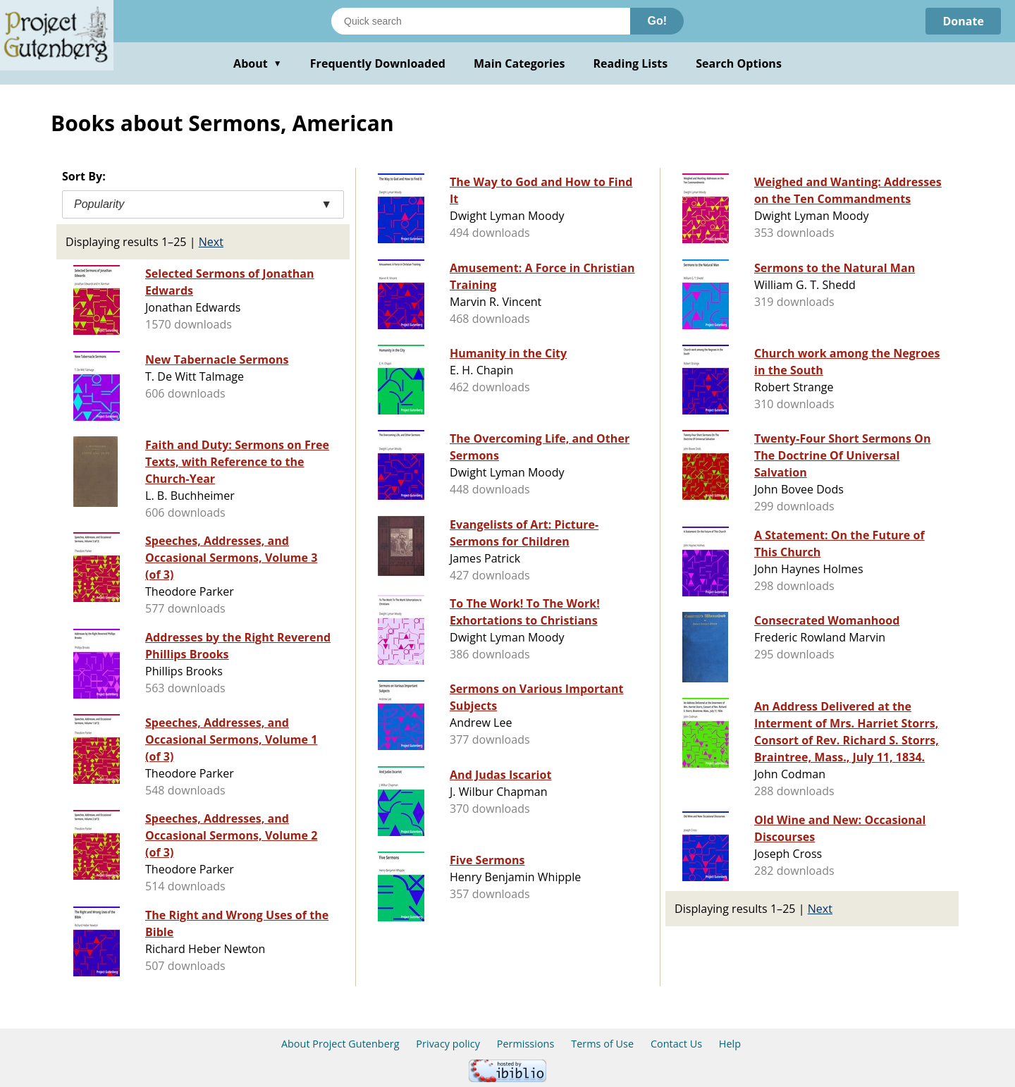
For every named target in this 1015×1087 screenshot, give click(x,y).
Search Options (739, 63)
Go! (657, 21)
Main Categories (519, 63)
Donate (963, 21)
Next (211, 242)
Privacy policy (448, 1043)
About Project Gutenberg (340, 1043)
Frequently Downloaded (377, 63)
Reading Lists (630, 63)
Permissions (526, 1043)
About (257, 63)
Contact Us (676, 1043)
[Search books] (480, 21)
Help (730, 1043)
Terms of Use (602, 1043)
